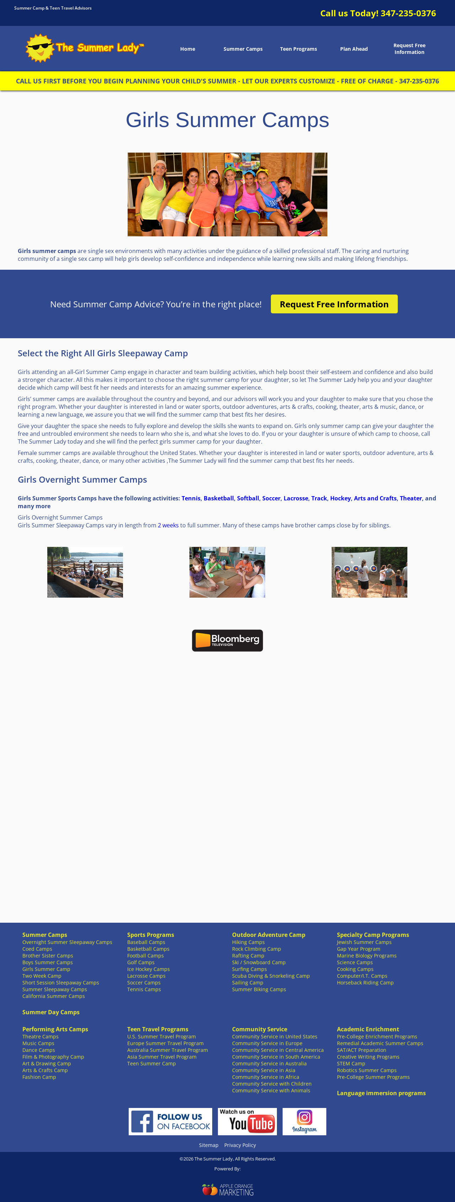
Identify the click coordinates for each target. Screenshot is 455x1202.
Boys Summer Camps (47, 962)
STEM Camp (351, 1063)
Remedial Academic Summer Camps (380, 1043)
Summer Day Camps (51, 1012)
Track (319, 498)
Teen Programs (298, 48)
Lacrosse (296, 498)
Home (187, 48)
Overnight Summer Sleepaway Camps (67, 942)
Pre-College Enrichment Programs (377, 1036)
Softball (248, 498)
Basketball (219, 498)
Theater (411, 498)
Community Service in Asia (263, 1070)
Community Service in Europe (267, 1043)
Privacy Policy (240, 1145)
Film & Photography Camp (53, 1056)
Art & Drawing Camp (46, 1063)
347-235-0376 (408, 13)
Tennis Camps (144, 989)
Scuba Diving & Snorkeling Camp (271, 975)
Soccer (271, 498)
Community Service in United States (274, 1036)
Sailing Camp (247, 982)
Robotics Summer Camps (367, 1070)
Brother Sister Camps (47, 955)
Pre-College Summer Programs (373, 1077)
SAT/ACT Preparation (361, 1050)
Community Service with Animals (271, 1090)
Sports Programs (150, 935)
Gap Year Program (358, 948)
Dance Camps (38, 1050)
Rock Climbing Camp (256, 948)
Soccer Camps (144, 982)
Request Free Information (409, 48)
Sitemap (209, 1145)
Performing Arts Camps (55, 1029)
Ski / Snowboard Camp (259, 962)
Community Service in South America (276, 1056)
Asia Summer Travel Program (162, 1056)
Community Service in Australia (269, 1063)
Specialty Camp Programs (373, 935)
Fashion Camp (39, 1077)
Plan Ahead (354, 48)
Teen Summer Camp (151, 1063)
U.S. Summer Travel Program (161, 1036)
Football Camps (145, 955)
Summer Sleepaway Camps (54, 989)
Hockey (340, 498)
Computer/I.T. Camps (362, 975)
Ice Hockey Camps (148, 969)
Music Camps (38, 1043)
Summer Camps (243, 48)
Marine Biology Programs (367, 955)
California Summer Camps (53, 996)
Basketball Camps (148, 948)
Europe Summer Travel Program (165, 1043)
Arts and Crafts (375, 498)
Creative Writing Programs (368, 1056)
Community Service (259, 1029)
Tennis (191, 498)
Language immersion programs (381, 1093)
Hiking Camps (248, 942)
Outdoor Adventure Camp (268, 935)
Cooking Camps (355, 969)
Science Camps (355, 962)
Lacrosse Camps (146, 975)
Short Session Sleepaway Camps (60, 982)
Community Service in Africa (265, 1077)
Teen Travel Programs (157, 1029)
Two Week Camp (41, 975)
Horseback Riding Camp (365, 982)
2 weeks (168, 525)
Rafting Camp (248, 955)
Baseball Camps (146, 942)
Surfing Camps (249, 969)
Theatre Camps (40, 1036)
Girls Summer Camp (46, 969)
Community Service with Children (272, 1083)
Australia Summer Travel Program (167, 1050)
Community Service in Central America (278, 1050)
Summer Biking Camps (259, 989)
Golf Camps (141, 962)
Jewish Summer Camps (364, 942)
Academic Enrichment (368, 1029)
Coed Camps (37, 948)
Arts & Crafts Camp (45, 1070)
